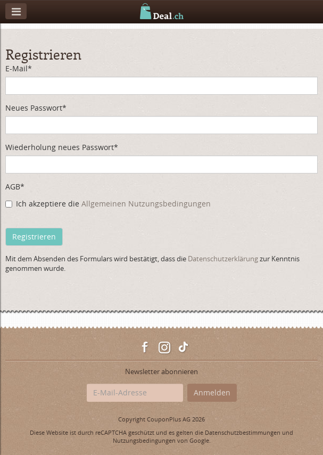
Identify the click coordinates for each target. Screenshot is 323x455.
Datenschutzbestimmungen (242, 432)
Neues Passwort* (36, 108)
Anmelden (212, 392)
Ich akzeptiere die (108, 203)
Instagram (164, 347)
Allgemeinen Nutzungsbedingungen (146, 203)
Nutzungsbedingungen (144, 440)
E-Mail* (18, 68)
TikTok (184, 347)
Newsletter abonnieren (161, 371)
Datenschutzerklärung (223, 258)
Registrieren (34, 236)
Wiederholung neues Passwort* (61, 147)
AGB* (14, 186)
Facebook (145, 347)
